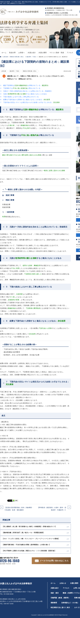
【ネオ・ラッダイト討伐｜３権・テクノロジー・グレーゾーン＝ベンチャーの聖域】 (30, 538)
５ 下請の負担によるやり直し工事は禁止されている (19, 97)
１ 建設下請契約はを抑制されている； (24, 85)
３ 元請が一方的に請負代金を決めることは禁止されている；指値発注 (26, 91)
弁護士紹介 (32, 52)
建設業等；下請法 (31, 56)
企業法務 (5, 56)
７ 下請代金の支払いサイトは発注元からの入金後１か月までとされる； (30, 102)
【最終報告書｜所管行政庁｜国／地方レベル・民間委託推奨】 (23, 532)
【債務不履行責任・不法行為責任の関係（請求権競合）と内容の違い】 (26, 544)
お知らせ (63, 583)
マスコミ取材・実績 (56, 52)
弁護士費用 (43, 52)
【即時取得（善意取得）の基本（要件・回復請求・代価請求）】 (52, 509)
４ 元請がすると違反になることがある (23, 94)
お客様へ (21, 52)
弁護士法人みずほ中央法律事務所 (16, 583)
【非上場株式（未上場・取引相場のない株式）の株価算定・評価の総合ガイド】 (29, 526)
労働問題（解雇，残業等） (60, 598)
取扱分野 (12, 52)
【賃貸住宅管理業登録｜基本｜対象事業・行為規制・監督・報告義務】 (19, 509)
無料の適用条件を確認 (22, 44)
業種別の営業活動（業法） (17, 56)
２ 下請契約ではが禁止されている (20, 88)
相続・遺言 (55, 593)
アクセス (70, 52)
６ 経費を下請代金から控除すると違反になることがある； (25, 99)
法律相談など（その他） (70, 603)
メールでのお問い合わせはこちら (54, 561)
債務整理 (54, 603)
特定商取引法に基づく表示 (60, 607)
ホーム (4, 52)
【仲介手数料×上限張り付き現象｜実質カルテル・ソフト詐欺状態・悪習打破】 (29, 551)
